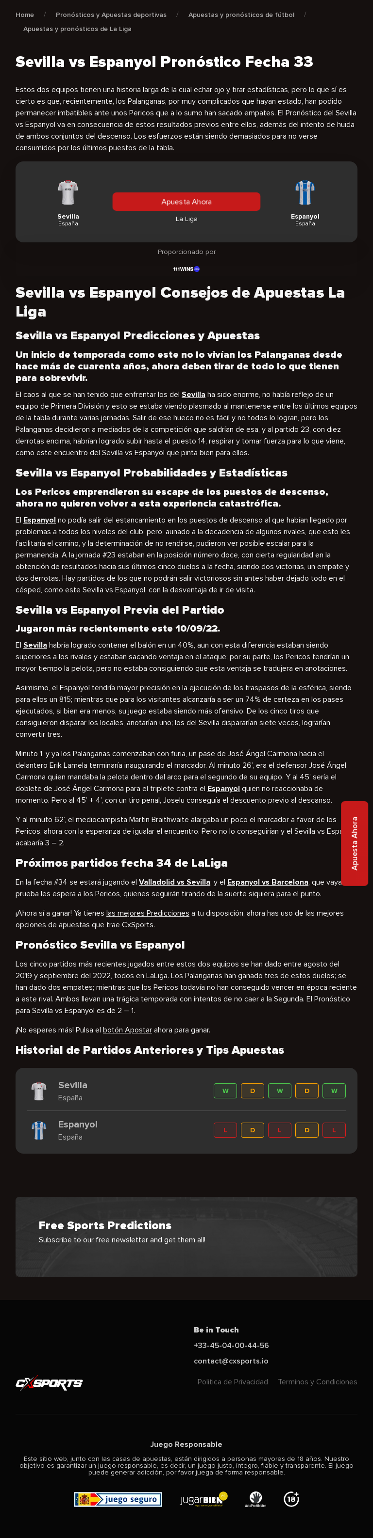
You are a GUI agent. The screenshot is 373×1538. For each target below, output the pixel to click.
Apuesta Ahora (186, 201)
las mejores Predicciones (147, 913)
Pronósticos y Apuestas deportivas (111, 15)
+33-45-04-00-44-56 (231, 1345)
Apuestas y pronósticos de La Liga (77, 29)
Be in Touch (216, 1330)
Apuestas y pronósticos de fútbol (241, 15)
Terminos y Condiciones (317, 1382)
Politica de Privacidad (233, 1382)
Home (25, 15)
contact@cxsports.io (231, 1361)
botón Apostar (127, 1030)
